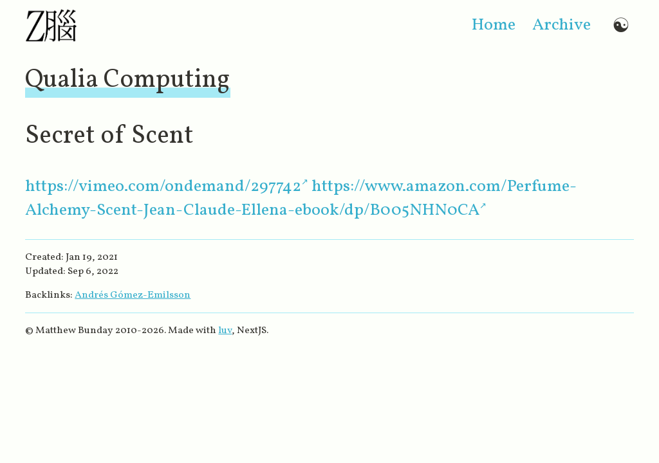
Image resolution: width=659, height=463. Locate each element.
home (493, 25)
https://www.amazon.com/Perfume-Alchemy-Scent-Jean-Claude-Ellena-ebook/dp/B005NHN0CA (301, 198)
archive (561, 25)
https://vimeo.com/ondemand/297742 (163, 187)
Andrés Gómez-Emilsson (132, 295)
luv (225, 330)
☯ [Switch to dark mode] (621, 25)
